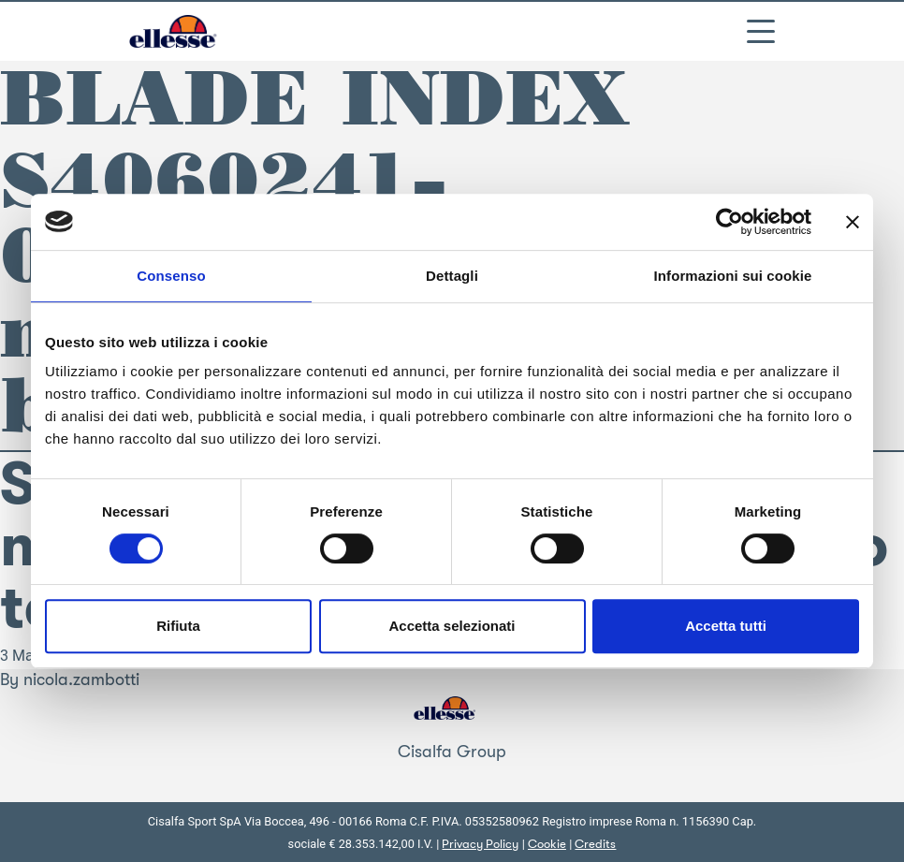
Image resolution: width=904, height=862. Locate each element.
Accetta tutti (725, 626)
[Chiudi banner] (852, 221)
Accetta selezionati (451, 626)
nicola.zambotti (81, 679)
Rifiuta (178, 626)
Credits (595, 844)
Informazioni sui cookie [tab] (733, 276)
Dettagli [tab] (452, 276)
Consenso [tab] (171, 276)
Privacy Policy (480, 844)
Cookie (547, 844)
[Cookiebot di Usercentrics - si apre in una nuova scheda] (729, 222)
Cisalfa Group (452, 751)
